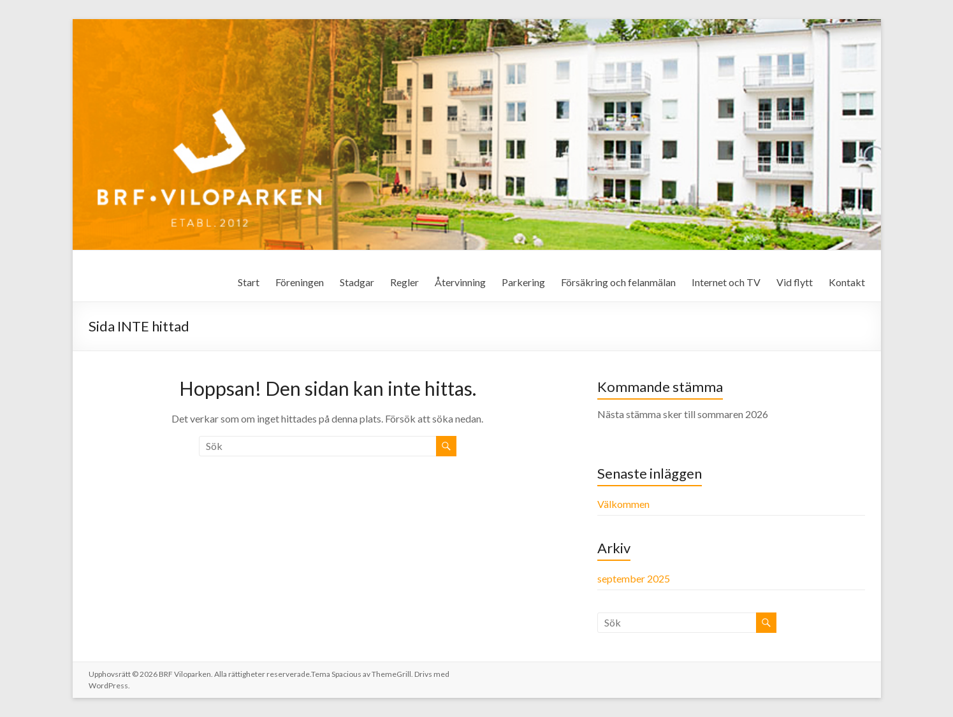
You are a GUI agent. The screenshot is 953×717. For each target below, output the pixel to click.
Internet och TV (726, 282)
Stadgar (357, 282)
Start (248, 282)
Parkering (523, 282)
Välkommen (623, 504)
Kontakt (847, 282)
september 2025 (633, 578)
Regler (404, 282)
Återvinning (460, 282)
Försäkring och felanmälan (618, 282)
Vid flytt (794, 282)
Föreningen (299, 282)
